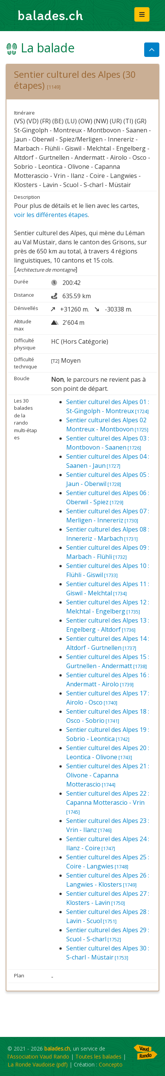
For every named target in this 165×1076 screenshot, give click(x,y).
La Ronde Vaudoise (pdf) (38, 1064)
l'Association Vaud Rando (38, 1056)
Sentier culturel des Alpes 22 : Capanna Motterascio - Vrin (107, 802)
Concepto (111, 1064)
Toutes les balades (98, 1056)
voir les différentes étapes (51, 215)
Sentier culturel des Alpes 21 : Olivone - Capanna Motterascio (107, 775)
